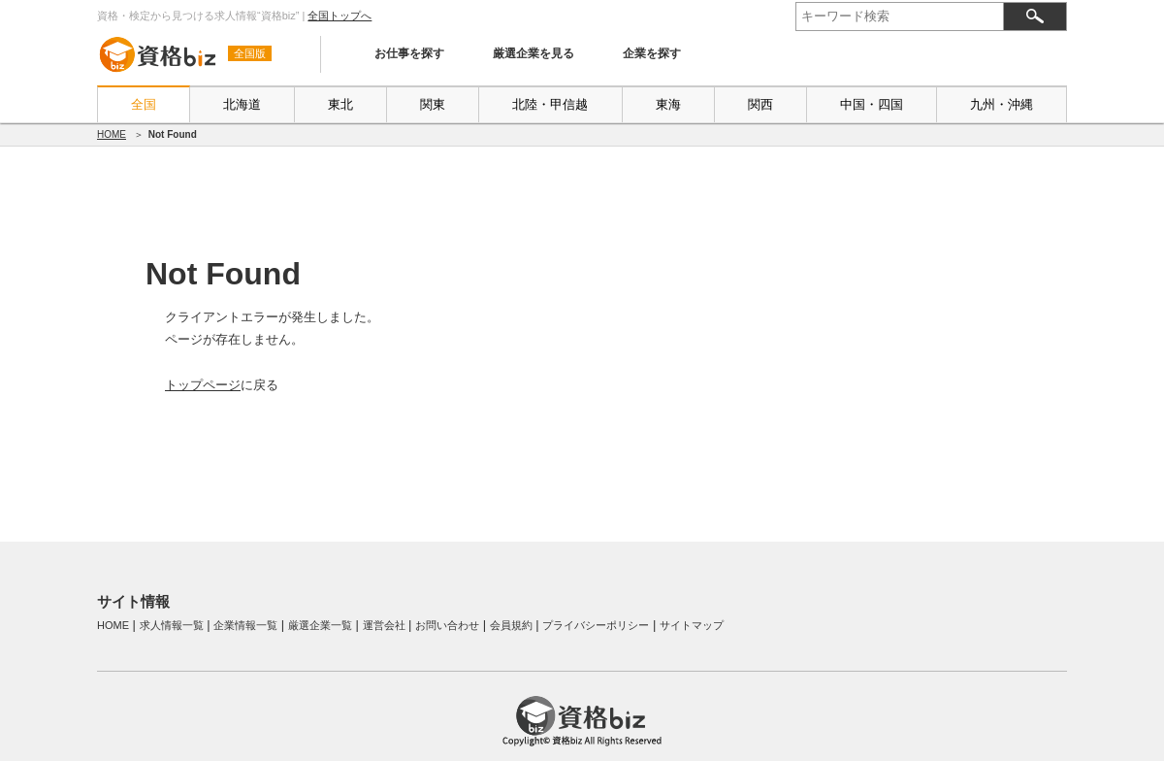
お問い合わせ (447, 625)
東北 (340, 104)
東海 (668, 104)
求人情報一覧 (172, 625)
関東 (432, 104)
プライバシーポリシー (595, 625)
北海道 (242, 104)
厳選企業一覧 (320, 625)
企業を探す (652, 53)
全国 (143, 104)
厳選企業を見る (533, 53)
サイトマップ (692, 625)
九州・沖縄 (1001, 104)
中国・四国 (871, 104)
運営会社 (384, 625)
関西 (760, 104)
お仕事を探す (409, 53)
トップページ (203, 385)
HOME (111, 134)
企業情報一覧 (245, 625)
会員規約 (511, 625)
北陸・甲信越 (550, 104)
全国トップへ (339, 15)
